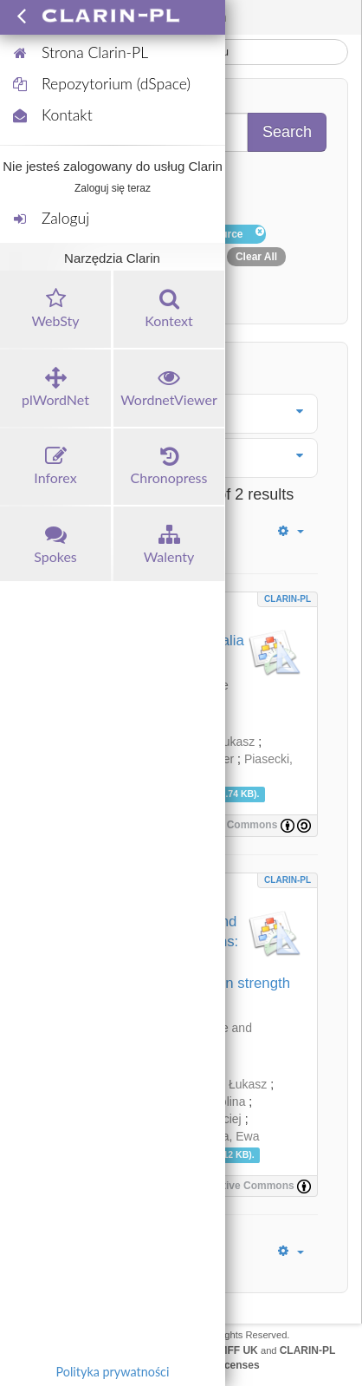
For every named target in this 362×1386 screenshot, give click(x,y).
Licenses (237, 1365)
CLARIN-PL (287, 599)
